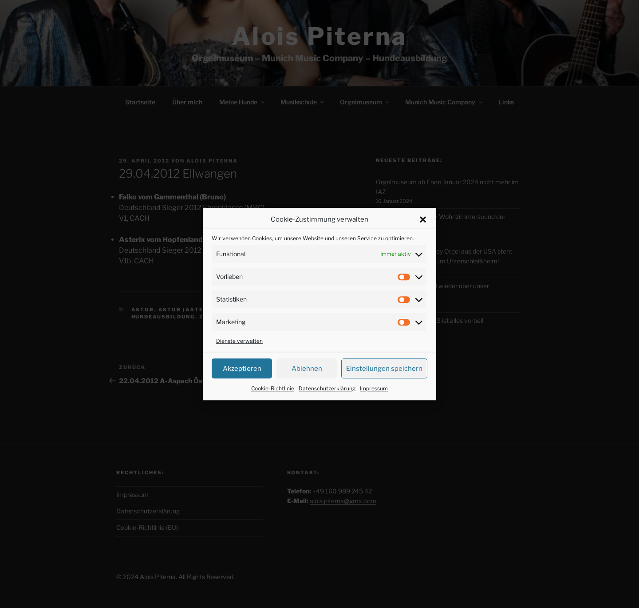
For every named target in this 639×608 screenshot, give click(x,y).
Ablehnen (307, 369)
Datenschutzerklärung (327, 388)
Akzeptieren (242, 369)
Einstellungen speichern (384, 369)
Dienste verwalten (239, 341)
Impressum (374, 388)
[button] (422, 219)
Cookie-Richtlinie (272, 388)
